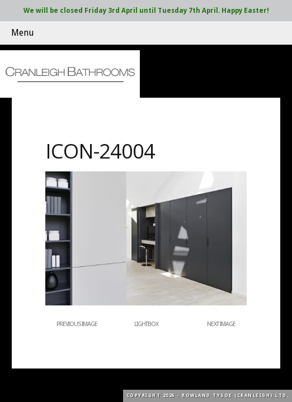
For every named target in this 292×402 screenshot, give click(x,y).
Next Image (221, 324)
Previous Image (76, 324)
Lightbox (146, 324)
